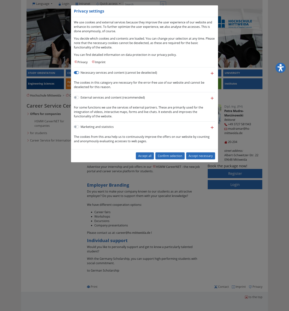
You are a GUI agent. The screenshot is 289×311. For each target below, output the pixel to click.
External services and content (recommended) (113, 97)
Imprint (100, 62)
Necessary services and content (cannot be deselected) (119, 73)
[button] (212, 75)
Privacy (82, 62)
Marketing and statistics (97, 127)
